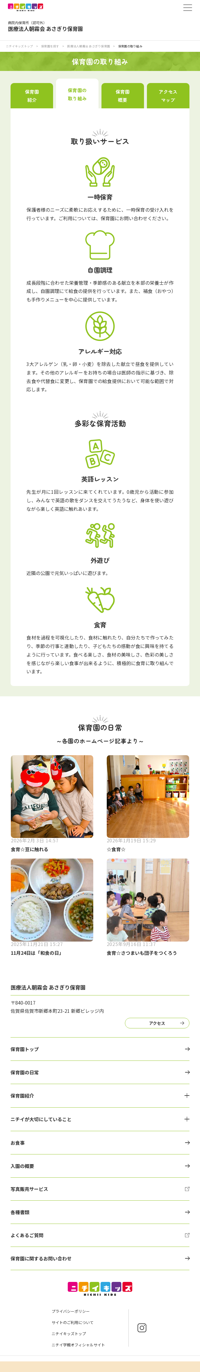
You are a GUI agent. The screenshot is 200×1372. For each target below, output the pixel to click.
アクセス (157, 1023)
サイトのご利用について (73, 1322)
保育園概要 (123, 95)
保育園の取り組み (77, 94)
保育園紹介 (32, 95)
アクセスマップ (168, 95)
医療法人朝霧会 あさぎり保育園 (89, 46)
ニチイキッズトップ (19, 46)
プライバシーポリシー (71, 1311)
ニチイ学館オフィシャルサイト (78, 1345)
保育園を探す (50, 46)
